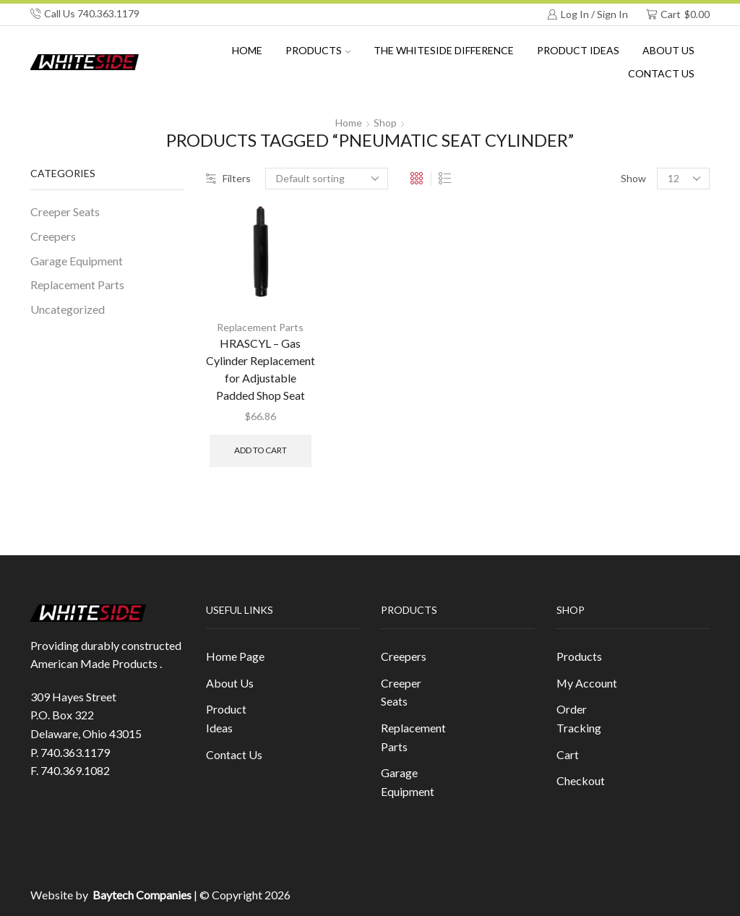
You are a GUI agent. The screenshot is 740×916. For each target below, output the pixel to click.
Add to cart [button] (260, 450)
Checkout (580, 780)
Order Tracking (578, 718)
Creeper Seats (65, 211)
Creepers (53, 236)
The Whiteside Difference (444, 50)
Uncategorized (67, 309)
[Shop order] (326, 178)
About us (668, 50)
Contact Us (661, 73)
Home (247, 50)
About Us (230, 683)
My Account (586, 683)
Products (317, 50)
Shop (385, 122)
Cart (567, 754)
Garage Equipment (76, 260)
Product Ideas (578, 50)
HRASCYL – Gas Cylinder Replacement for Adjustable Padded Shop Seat (260, 369)
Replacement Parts (260, 327)
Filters (228, 178)
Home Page (235, 656)
